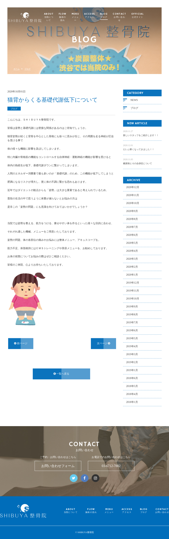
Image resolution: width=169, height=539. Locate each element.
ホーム (17, 69)
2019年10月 (132, 298)
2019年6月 (132, 330)
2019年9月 (132, 306)
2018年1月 (132, 402)
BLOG (119, 16)
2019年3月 (132, 354)
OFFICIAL (153, 16)
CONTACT (134, 17)
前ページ (20, 343)
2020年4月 (132, 250)
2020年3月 (132, 258)
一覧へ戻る (61, 373)
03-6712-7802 (111, 466)
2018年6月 (132, 378)
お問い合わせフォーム (58, 466)
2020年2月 (132, 266)
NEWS (134, 100)
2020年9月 (132, 211)
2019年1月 (132, 370)
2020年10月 (132, 203)
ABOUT (61, 17)
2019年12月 (132, 282)
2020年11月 (132, 195)
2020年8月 (132, 219)
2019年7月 (132, 322)
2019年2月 (132, 362)
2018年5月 (132, 386)
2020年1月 (132, 274)
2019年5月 (132, 338)
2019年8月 (132, 314)
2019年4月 (132, 346)
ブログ (27, 69)
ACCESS (105, 16)
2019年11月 (132, 290)
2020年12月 (132, 187)
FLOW (77, 17)
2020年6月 (132, 235)
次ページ (103, 343)
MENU (90, 17)
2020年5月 (132, 242)
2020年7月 (132, 227)
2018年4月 (132, 394)
